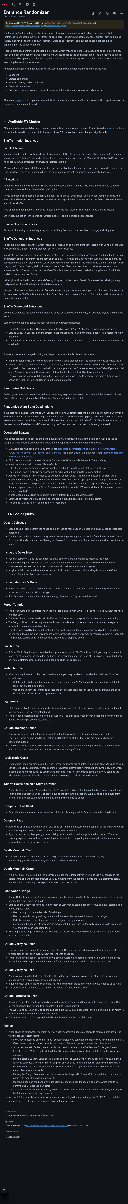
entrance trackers (114, 128)
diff (8, 25)
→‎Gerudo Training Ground (83, 23)
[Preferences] (27, 4)
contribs (65, 23)
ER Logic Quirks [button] (21, 514)
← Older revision (18, 25)
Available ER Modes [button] (24, 122)
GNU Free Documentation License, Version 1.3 (47, 1125)
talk (58, 23)
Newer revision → (54, 25)
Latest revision (33, 25)
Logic (18, 100)
